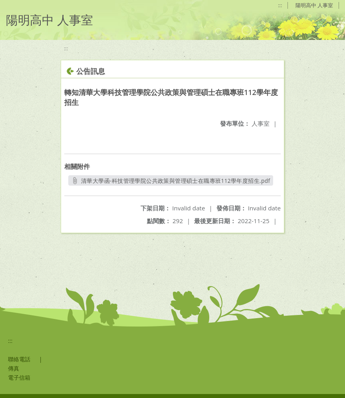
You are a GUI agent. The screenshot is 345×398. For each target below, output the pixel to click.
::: (280, 5)
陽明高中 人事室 (314, 5)
